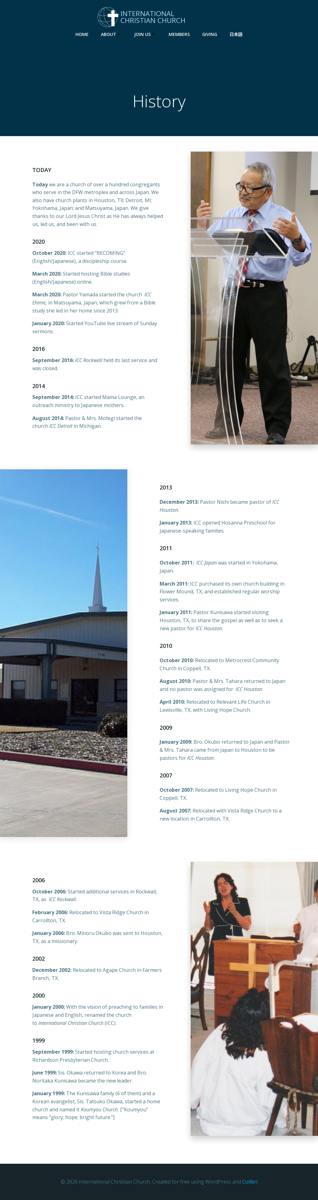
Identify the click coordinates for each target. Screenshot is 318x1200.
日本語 (236, 34)
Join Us (145, 34)
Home (82, 34)
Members (179, 34)
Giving (209, 34)
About (111, 34)
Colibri (249, 1181)
